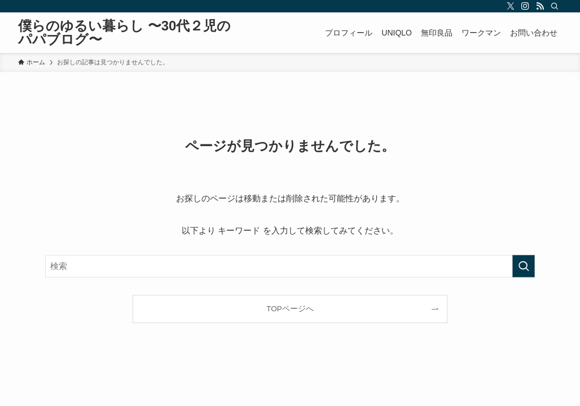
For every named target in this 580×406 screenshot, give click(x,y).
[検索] (554, 6)
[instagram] (525, 6)
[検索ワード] (290, 266)
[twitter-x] (510, 6)
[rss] (540, 6)
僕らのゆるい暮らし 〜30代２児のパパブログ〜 (124, 32)
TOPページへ (290, 308)
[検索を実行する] (523, 266)
